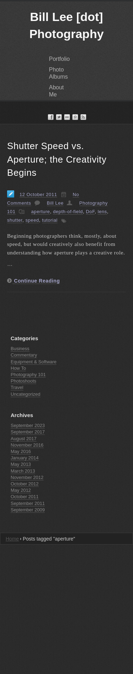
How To (18, 368)
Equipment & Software (33, 361)
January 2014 (25, 457)
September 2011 (28, 503)
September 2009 (28, 509)
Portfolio (59, 59)
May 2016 (21, 451)
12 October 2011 (38, 194)
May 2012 (21, 490)
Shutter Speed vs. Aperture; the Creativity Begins (56, 159)
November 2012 (27, 477)
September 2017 (28, 432)
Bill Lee (55, 203)
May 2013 (21, 464)
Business (20, 348)
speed (32, 220)
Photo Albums (58, 73)
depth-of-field (68, 211)
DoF (90, 211)
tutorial (50, 220)
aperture (40, 211)
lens (102, 211)
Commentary (24, 355)
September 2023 (28, 425)
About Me (56, 91)
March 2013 (23, 471)
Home (12, 539)
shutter (14, 220)
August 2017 (24, 438)
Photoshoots (23, 381)
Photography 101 (28, 374)
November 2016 (27, 445)
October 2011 (25, 496)
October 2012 (25, 483)
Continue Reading (36, 281)
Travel (17, 387)
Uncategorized (25, 394)
